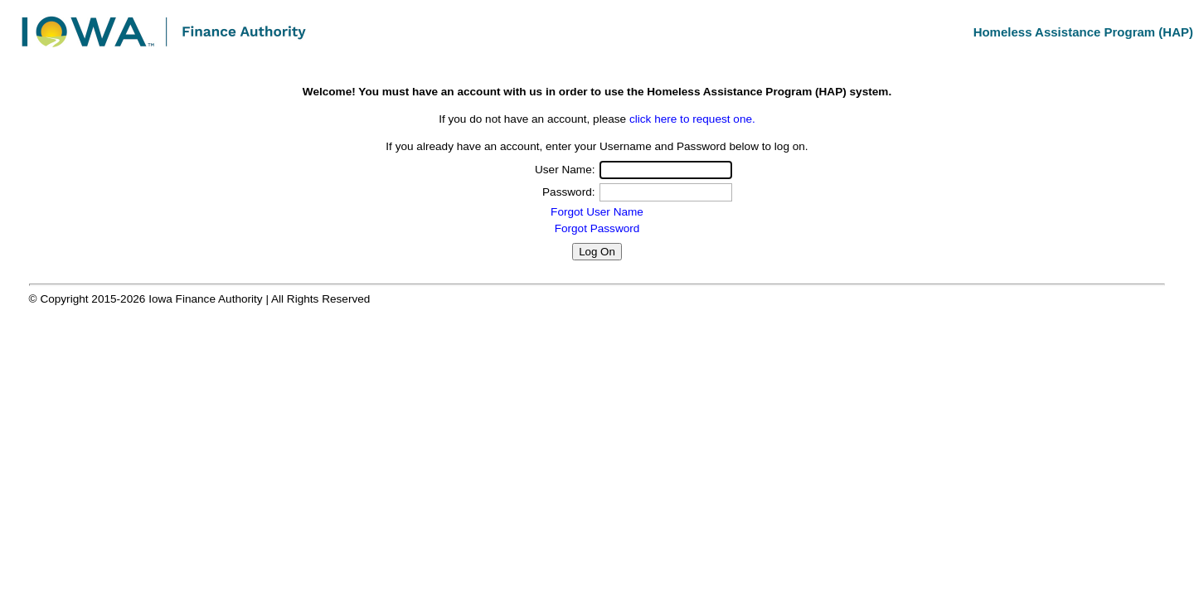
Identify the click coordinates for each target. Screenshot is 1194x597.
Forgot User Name (597, 212)
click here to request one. (692, 119)
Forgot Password (597, 228)
